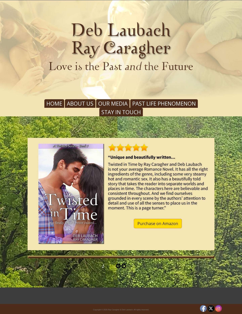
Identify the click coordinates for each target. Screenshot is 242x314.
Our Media (113, 103)
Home (54, 103)
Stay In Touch (121, 112)
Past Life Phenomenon (164, 103)
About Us (80, 103)
